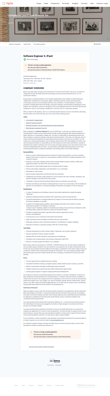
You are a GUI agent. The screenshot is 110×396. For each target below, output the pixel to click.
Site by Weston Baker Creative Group (86, 387)
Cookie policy (58, 365)
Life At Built (29, 120)
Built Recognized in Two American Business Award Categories (45, 125)
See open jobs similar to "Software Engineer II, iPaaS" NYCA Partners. (46, 69)
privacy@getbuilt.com (57, 320)
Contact (49, 385)
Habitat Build (38, 120)
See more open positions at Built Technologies (41, 346)
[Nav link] (39, 3)
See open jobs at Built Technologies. (37, 67)
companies (15, 44)
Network (31, 385)
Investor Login (59, 385)
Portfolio (40, 385)
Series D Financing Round (34, 123)
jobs (27, 44)
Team (23, 385)
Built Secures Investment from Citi (36, 128)
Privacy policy (50, 365)
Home (16, 385)
